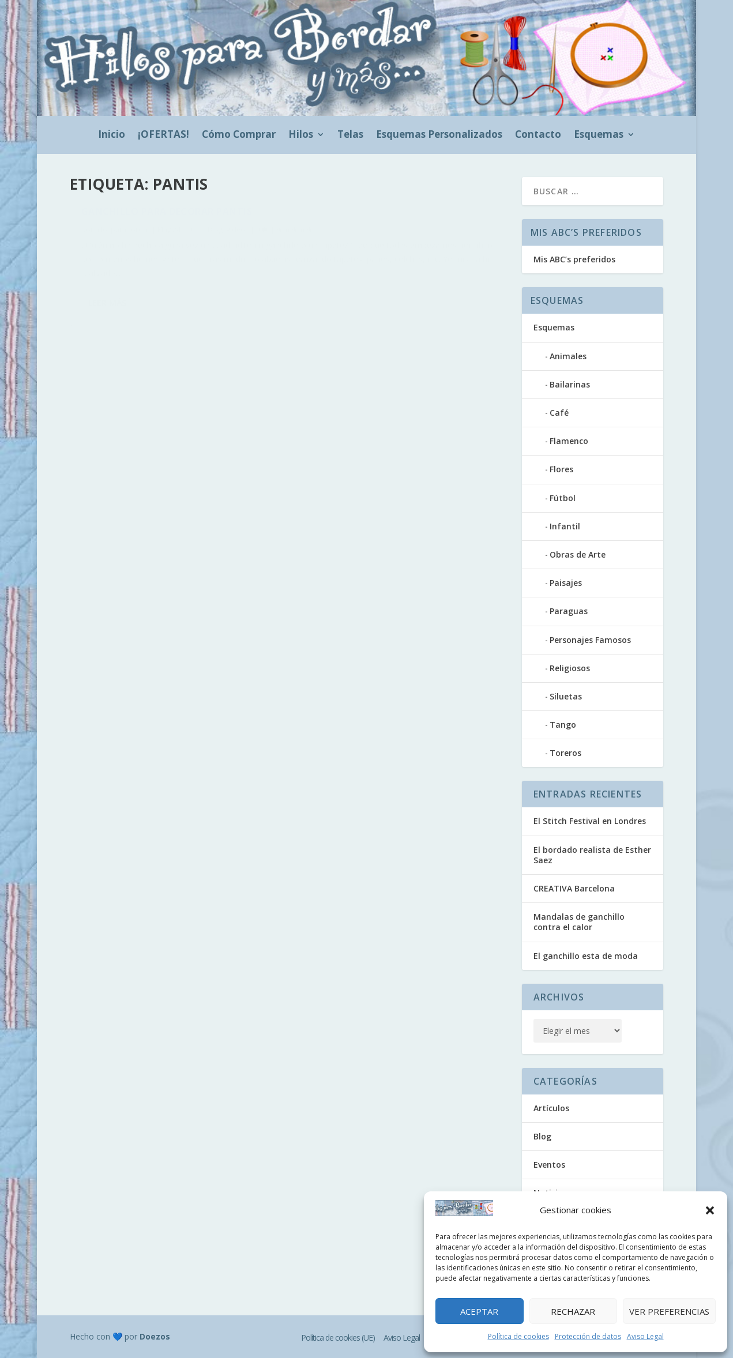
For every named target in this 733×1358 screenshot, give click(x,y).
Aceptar (479, 1311)
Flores (561, 469)
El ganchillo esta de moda (585, 955)
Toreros (565, 752)
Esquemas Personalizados (439, 135)
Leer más (107, 349)
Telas (350, 135)
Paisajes (566, 582)
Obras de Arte (578, 554)
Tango (563, 724)
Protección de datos (588, 1336)
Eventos (549, 1164)
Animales (568, 356)
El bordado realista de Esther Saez (592, 855)
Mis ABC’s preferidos (574, 259)
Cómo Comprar (239, 135)
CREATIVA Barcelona (574, 888)
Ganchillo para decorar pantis (167, 218)
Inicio (111, 135)
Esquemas (598, 135)
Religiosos (570, 668)
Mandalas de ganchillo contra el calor (579, 921)
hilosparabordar (122, 236)
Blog (215, 236)
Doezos (155, 1336)
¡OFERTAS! (163, 135)
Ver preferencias (669, 1311)
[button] (710, 1210)
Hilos (300, 135)
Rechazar (573, 1311)
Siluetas (566, 696)
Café (559, 412)
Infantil (565, 526)
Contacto (538, 135)
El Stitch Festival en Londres (589, 820)
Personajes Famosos (590, 639)
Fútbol (563, 497)
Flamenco (569, 440)
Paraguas (569, 610)
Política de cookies (518, 1336)
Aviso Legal (645, 1336)
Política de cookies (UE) (338, 1337)
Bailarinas (570, 384)
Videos (237, 236)
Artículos (551, 1108)
